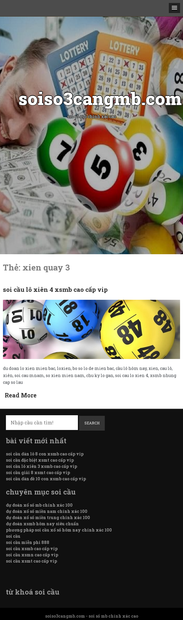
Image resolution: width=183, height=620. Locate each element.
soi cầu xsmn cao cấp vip (32, 555)
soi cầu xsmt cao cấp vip (31, 561)
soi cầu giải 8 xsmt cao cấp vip (38, 472)
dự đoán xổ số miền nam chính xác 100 (46, 511)
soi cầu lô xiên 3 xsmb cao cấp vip (41, 466)
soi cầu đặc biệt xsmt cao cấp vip (40, 460)
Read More (21, 395)
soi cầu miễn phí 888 (27, 542)
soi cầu (13, 536)
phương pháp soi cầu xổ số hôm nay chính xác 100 (59, 530)
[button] (174, 8)
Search (91, 423)
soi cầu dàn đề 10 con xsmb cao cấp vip (46, 478)
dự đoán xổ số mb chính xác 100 (39, 505)
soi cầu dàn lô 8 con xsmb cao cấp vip (45, 454)
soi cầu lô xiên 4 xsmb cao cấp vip (55, 289)
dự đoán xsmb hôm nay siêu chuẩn (42, 523)
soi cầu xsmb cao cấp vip (32, 548)
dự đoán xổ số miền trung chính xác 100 (48, 517)
